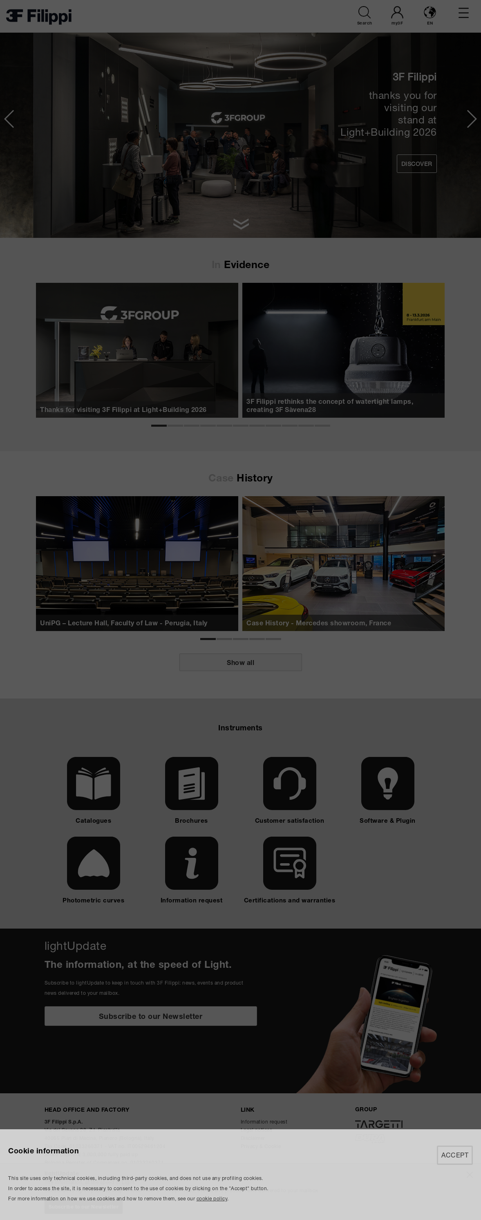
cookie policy (212, 1198)
